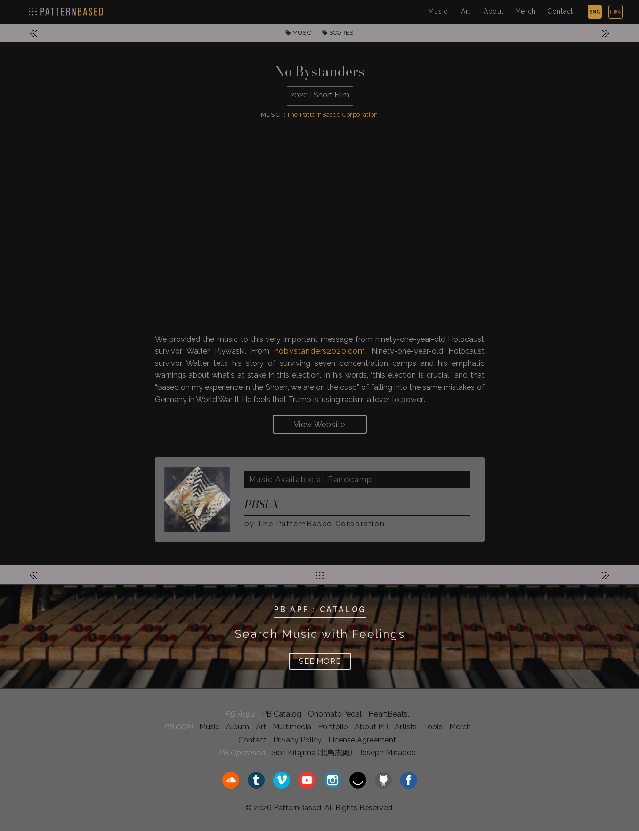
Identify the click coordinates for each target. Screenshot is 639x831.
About (494, 11)
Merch (525, 11)
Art (465, 11)
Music (438, 11)
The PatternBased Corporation (332, 114)
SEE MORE (319, 661)
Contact (560, 11)
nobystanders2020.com (320, 351)
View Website (320, 424)
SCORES (341, 32)
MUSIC (301, 32)
